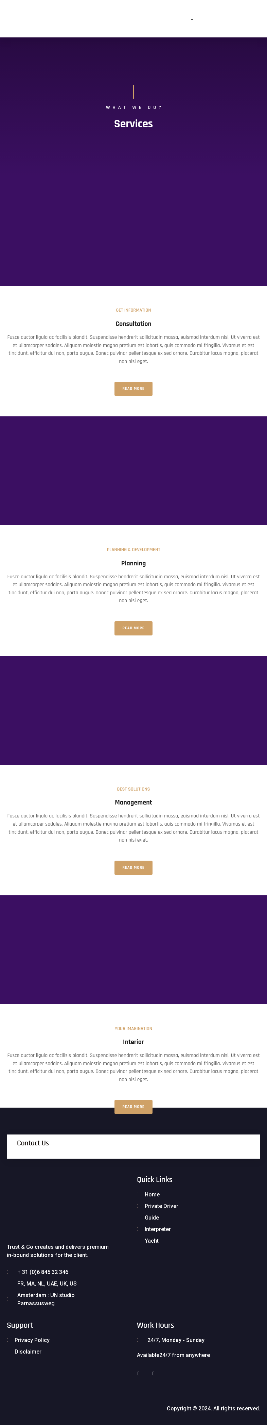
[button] (192, 22)
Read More (134, 388)
